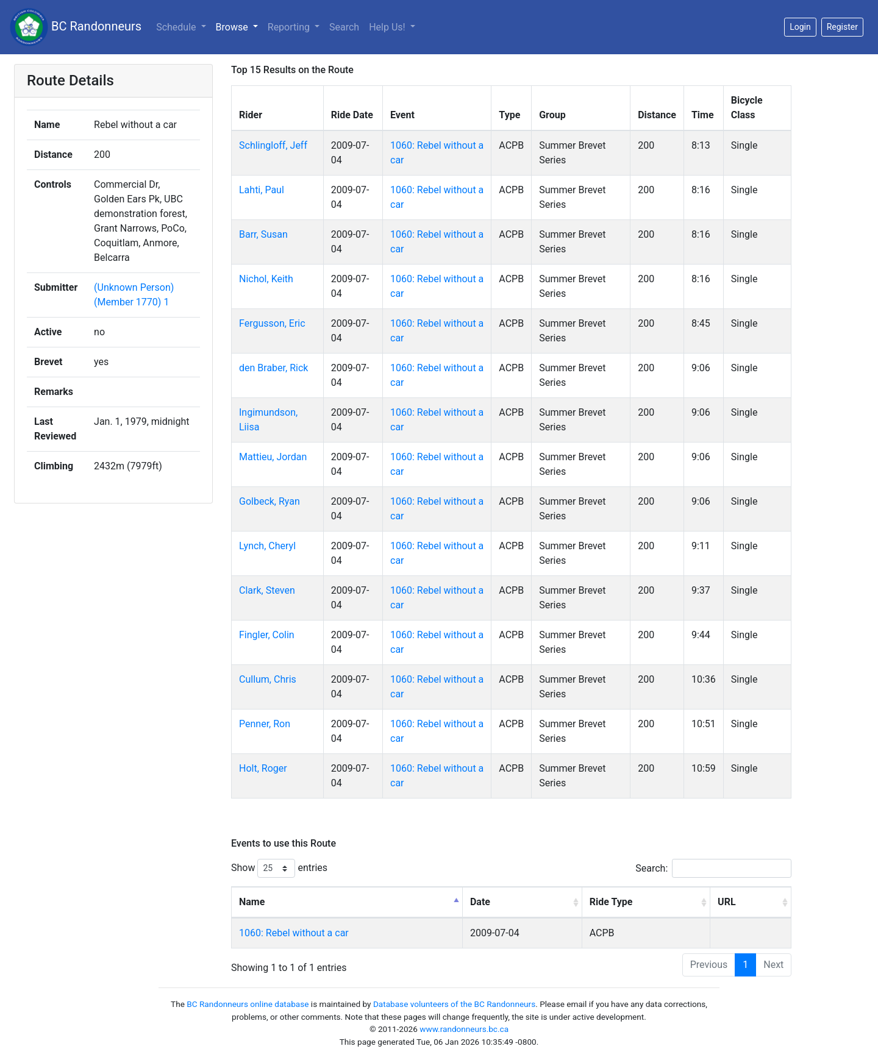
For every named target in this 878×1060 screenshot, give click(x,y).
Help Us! (388, 27)
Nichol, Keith (266, 279)
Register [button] (842, 27)
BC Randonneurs (75, 27)
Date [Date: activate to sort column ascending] (480, 902)
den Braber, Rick (273, 368)
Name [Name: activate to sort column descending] (252, 902)
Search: (713, 868)
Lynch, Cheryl (267, 546)
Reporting (290, 27)
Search (344, 27)
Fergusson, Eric (272, 323)
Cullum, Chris (267, 679)
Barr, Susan (263, 234)
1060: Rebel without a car (294, 933)
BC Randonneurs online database (248, 1004)
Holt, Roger (263, 768)
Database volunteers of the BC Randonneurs (454, 1004)
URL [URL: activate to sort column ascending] (726, 902)
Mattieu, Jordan (273, 457)
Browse (233, 27)
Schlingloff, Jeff (273, 145)
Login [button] (800, 27)
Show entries (279, 868)
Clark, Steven (267, 590)
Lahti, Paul (261, 190)
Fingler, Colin (266, 635)
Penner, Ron (264, 724)
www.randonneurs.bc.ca (464, 1029)
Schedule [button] (177, 27)
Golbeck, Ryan (269, 501)
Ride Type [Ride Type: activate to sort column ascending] (611, 902)
